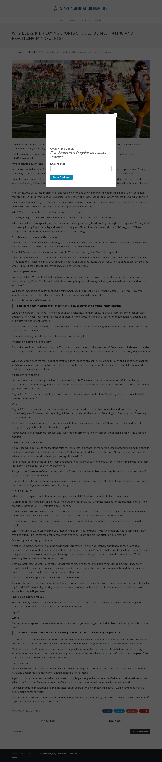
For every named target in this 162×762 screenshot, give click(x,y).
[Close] (115, 115)
